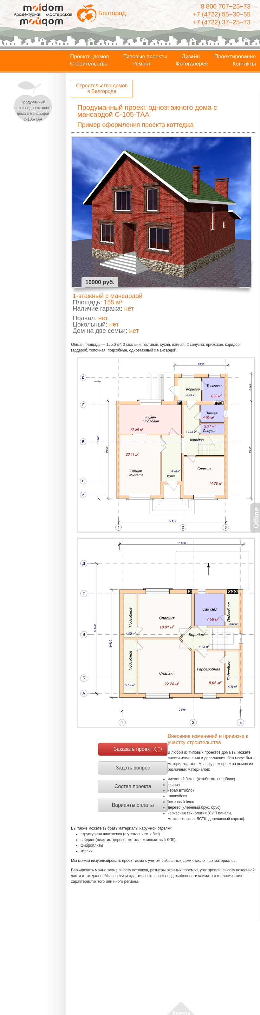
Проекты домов (89, 56)
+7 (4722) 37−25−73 (221, 22)
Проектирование (235, 56)
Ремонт (141, 64)
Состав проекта (132, 786)
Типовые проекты (145, 56)
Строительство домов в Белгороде (101, 88)
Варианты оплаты (133, 805)
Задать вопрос (133, 767)
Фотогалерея (192, 64)
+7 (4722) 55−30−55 (221, 14)
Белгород (112, 12)
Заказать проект (133, 749)
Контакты (244, 64)
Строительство (88, 64)
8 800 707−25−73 (225, 6)
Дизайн (191, 56)
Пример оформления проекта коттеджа (135, 124)
